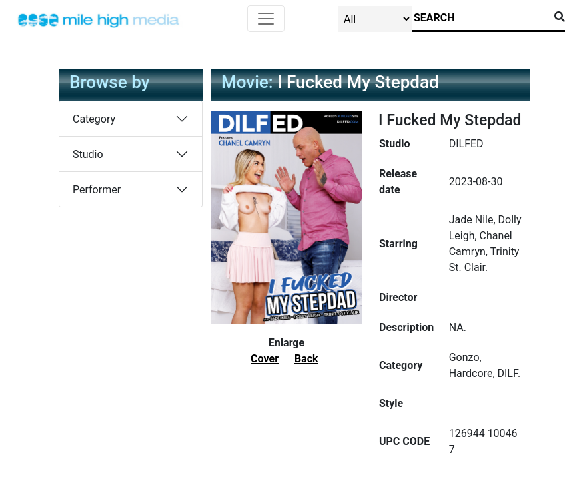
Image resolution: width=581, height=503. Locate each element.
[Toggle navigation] (266, 18)
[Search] (480, 18)
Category (94, 119)
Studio (88, 154)
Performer (97, 189)
